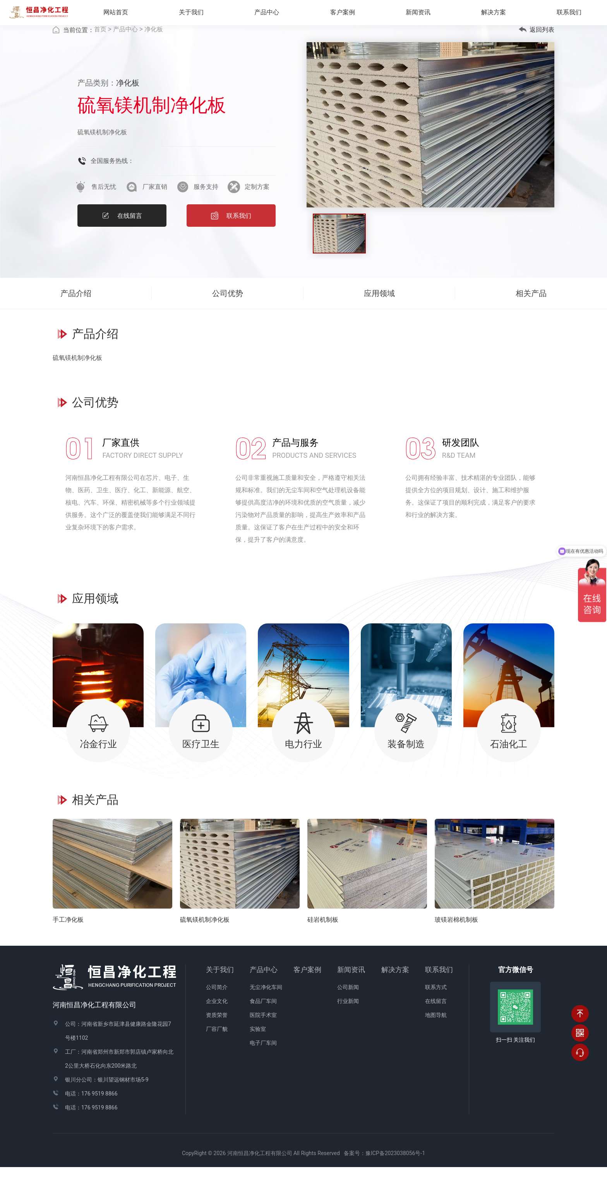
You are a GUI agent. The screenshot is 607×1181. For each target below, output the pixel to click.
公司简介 (217, 1001)
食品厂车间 (263, 1015)
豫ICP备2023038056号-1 (395, 1167)
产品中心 (125, 43)
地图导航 (436, 1029)
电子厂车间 (263, 1057)
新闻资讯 (351, 984)
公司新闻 (348, 1001)
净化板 (153, 43)
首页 (100, 43)
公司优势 (227, 307)
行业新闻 (348, 1015)
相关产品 (531, 307)
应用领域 (379, 307)
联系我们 (439, 984)
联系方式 (436, 1001)
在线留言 (436, 1015)
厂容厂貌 (217, 1043)
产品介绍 (75, 307)
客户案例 (307, 984)
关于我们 (220, 984)
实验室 (258, 1043)
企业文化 (217, 1015)
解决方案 (499, 15)
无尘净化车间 (266, 1001)
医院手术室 (263, 1029)
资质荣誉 (217, 1029)
